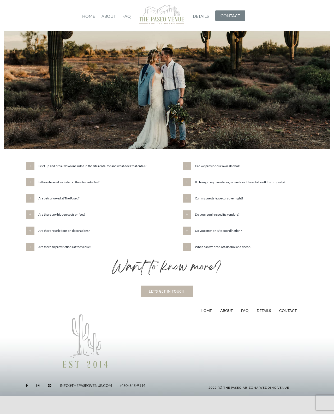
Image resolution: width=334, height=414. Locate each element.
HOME (206, 310)
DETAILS (264, 310)
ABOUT (226, 310)
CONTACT (288, 310)
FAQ (244, 310)
